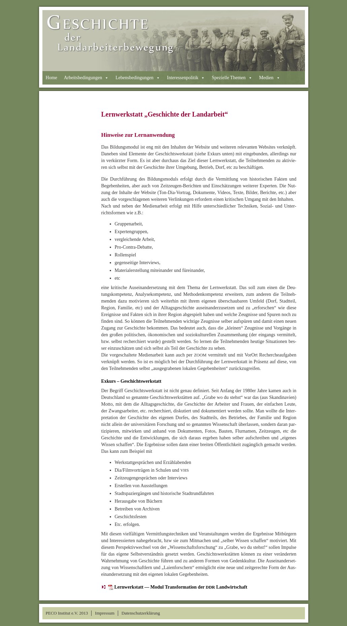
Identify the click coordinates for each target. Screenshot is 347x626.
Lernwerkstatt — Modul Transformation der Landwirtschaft (180, 587)
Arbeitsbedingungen (86, 77)
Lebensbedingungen (137, 77)
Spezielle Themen (232, 77)
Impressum (104, 613)
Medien (269, 77)
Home (51, 77)
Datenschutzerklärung (141, 613)
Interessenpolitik (186, 77)
